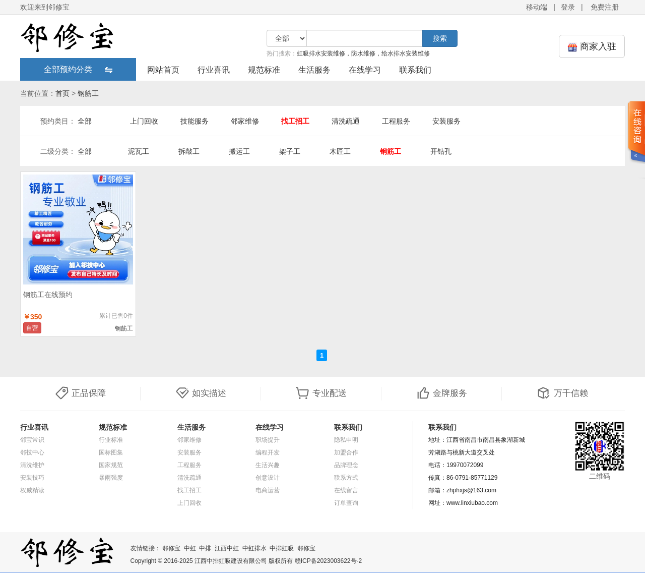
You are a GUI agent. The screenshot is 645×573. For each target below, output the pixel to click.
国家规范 (111, 465)
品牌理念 (346, 465)
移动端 (536, 7)
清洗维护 (32, 465)
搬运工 (239, 151)
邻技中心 (32, 452)
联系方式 (346, 477)
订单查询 (346, 502)
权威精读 (32, 490)
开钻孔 (441, 151)
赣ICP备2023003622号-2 (328, 560)
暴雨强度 (111, 477)
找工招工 (295, 121)
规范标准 (264, 70)
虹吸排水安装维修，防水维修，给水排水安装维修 (363, 53)
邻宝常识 (32, 439)
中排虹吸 (282, 548)
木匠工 (340, 151)
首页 (62, 93)
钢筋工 (88, 93)
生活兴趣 (267, 465)
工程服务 (396, 121)
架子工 (289, 151)
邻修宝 (171, 548)
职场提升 (267, 439)
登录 (568, 7)
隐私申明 (346, 439)
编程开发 (267, 452)
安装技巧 (32, 477)
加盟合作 (346, 452)
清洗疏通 (346, 121)
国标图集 (111, 452)
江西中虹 (227, 548)
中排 (205, 548)
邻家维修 (245, 121)
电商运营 (267, 490)
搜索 (440, 38)
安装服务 (446, 121)
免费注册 (605, 7)
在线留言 (346, 490)
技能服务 (194, 121)
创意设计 (267, 477)
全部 (85, 121)
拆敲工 (189, 151)
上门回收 (144, 121)
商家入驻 (591, 46)
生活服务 (314, 70)
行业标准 (111, 439)
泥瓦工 (138, 151)
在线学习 (365, 70)
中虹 (190, 548)
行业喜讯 (214, 70)
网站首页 (163, 70)
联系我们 (415, 70)
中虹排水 (254, 548)
